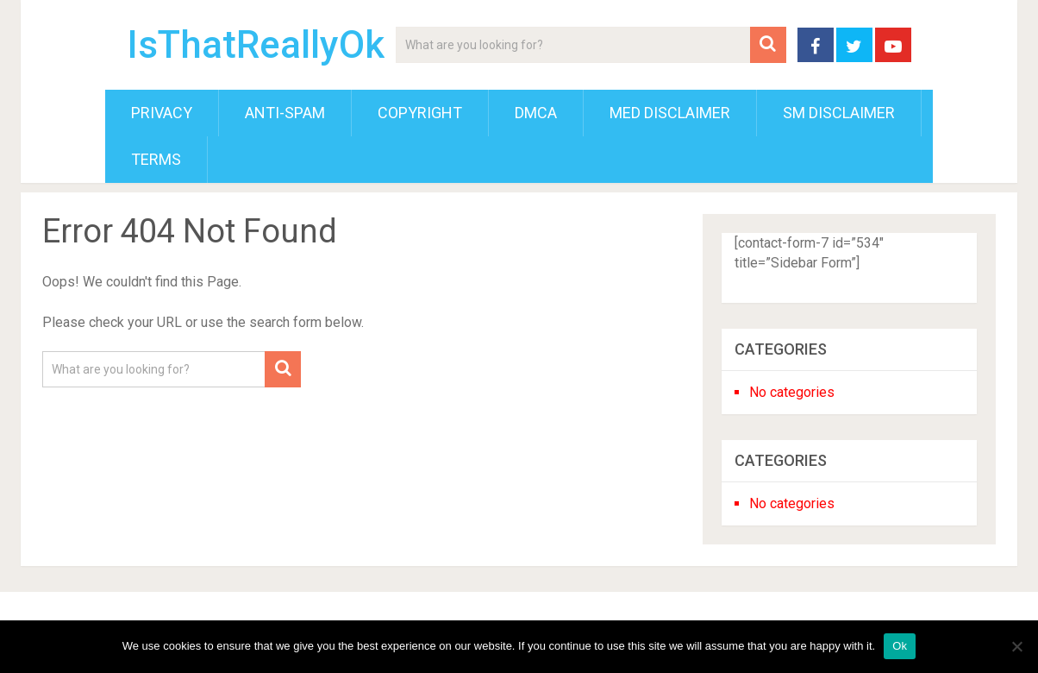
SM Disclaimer (839, 113)
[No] (1016, 646)
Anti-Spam (285, 113)
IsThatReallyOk (256, 45)
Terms (156, 159)
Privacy (161, 113)
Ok (899, 645)
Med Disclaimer (670, 113)
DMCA (536, 113)
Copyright (420, 113)
